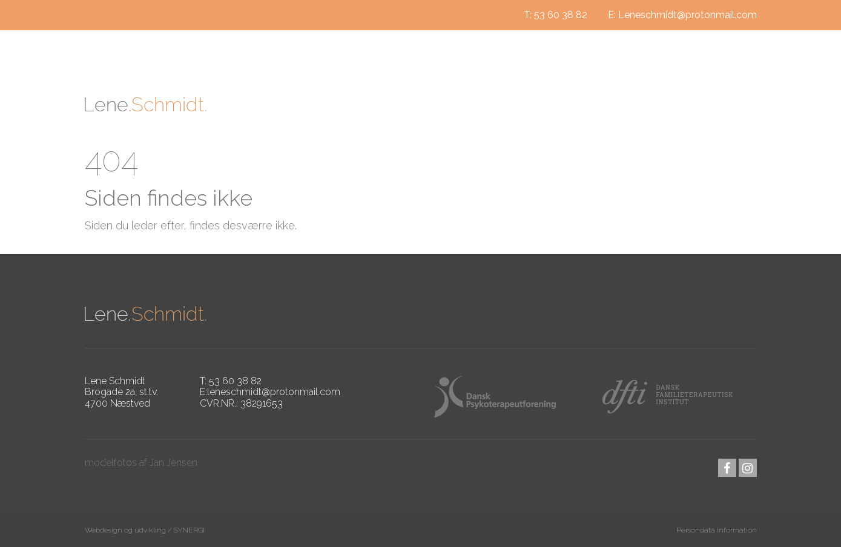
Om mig (371, 105)
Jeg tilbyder (590, 105)
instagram (748, 468)
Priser (736, 105)
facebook (727, 468)
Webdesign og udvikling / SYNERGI (145, 530)
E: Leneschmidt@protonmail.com (682, 15)
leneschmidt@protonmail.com (273, 392)
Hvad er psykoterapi (474, 105)
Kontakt (673, 105)
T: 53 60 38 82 (555, 15)
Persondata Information (716, 530)
